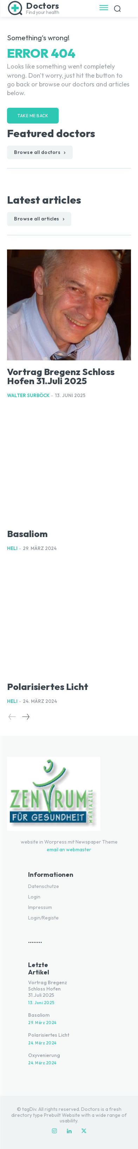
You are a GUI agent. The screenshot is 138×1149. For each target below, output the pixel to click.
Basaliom (27, 534)
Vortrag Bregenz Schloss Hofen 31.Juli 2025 (60, 376)
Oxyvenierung (44, 1055)
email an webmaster (69, 849)
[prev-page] (12, 717)
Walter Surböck (28, 395)
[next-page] (25, 717)
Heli (12, 548)
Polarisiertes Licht (47, 686)
